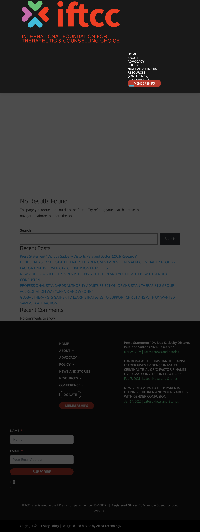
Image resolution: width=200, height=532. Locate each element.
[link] (71, 43)
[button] (154, 89)
